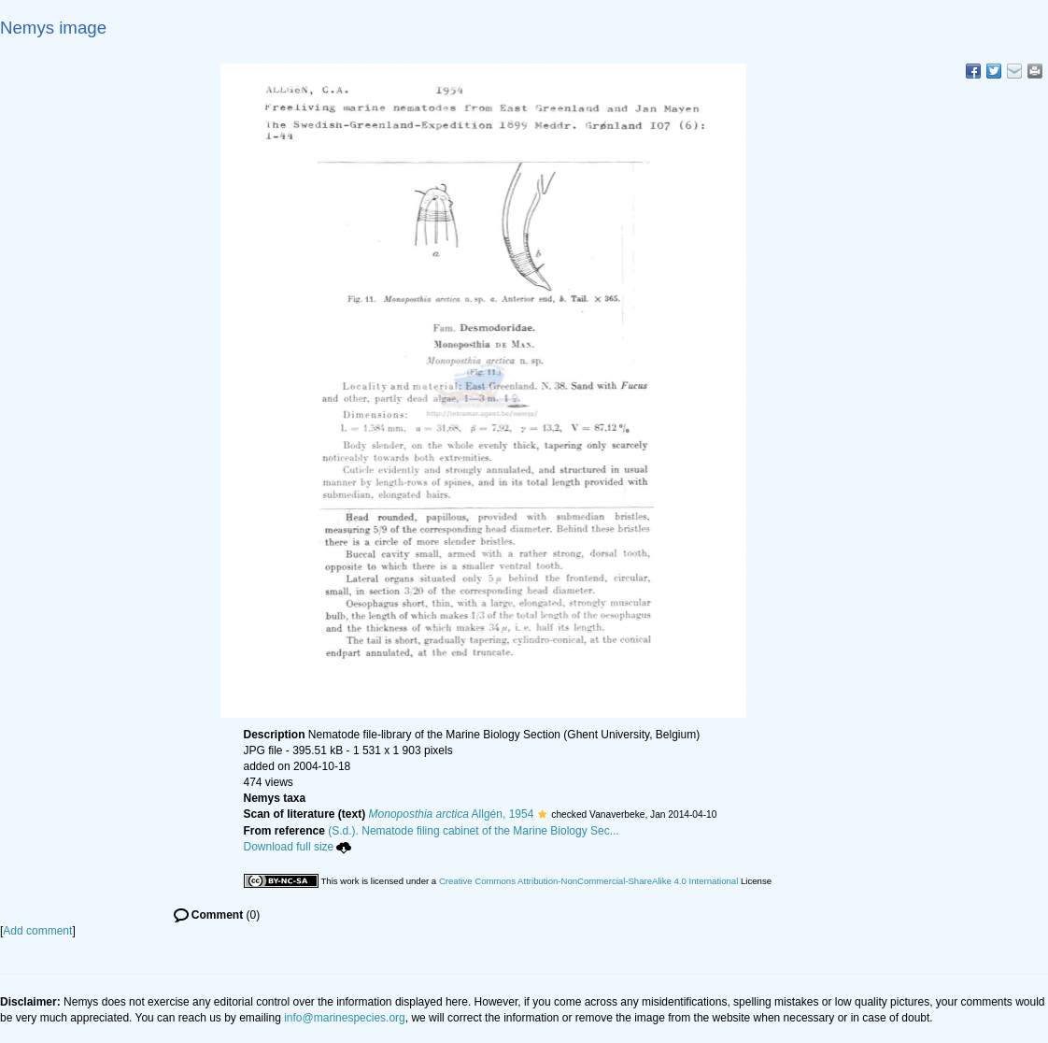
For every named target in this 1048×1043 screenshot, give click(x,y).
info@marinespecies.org (344, 1017)
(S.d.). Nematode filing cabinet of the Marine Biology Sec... (473, 830)
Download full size (298, 846)
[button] (542, 814)
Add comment (37, 930)
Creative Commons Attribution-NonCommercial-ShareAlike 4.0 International (588, 881)
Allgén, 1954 (451, 814)
